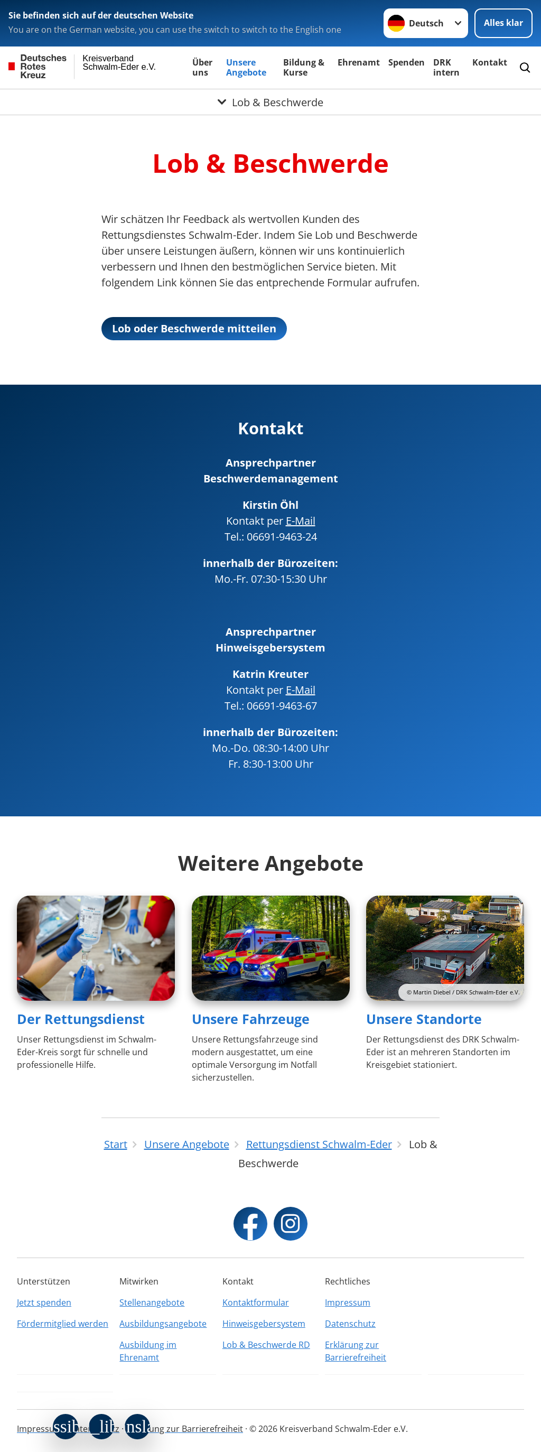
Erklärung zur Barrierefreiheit (355, 1351)
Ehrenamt (359, 62)
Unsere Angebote (246, 67)
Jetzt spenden (44, 1302)
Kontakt (489, 62)
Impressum (347, 1302)
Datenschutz (350, 1323)
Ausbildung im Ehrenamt (147, 1351)
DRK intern (446, 67)
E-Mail (300, 521)
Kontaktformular (255, 1302)
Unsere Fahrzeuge (251, 1019)
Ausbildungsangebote (163, 1323)
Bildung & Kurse (303, 67)
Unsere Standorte (424, 1019)
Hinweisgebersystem (263, 1323)
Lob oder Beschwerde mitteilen (194, 328)
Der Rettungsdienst (81, 1019)
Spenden (406, 62)
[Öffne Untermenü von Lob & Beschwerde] (270, 102)
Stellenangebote (151, 1302)
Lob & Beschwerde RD (266, 1345)
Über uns (202, 67)
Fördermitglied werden (62, 1323)
